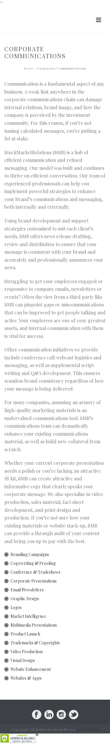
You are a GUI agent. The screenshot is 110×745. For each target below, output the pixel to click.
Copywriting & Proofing (33, 563)
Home (29, 68)
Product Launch (25, 634)
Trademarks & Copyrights (35, 643)
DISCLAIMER (88, 729)
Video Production (27, 651)
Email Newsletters (27, 590)
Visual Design (23, 660)
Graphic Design (25, 598)
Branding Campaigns (30, 554)
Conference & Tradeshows (35, 572)
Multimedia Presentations (34, 625)
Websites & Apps (26, 678)
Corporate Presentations (34, 581)
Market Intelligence (28, 616)
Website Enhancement (31, 669)
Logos (16, 607)
